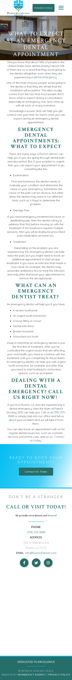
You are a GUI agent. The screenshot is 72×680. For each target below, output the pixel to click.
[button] (61, 8)
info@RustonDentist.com (40, 553)
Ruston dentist (48, 154)
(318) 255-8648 (36, 532)
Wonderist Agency (32, 674)
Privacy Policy (59, 674)
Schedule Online (43, 8)
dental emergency (45, 77)
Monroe (51, 515)
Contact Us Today (36, 471)
